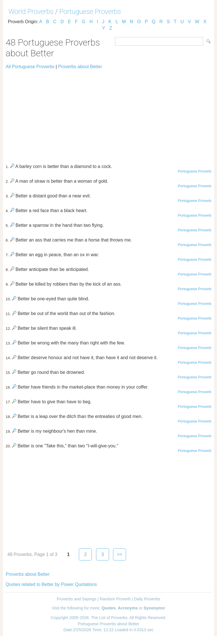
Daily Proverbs (147, 599)
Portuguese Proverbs (90, 12)
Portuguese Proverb (194, 171)
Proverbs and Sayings (77, 599)
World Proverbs (30, 12)
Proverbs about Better (80, 66)
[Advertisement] (108, 114)
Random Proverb (115, 599)
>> (119, 554)
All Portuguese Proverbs (30, 66)
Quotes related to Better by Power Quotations (51, 584)
